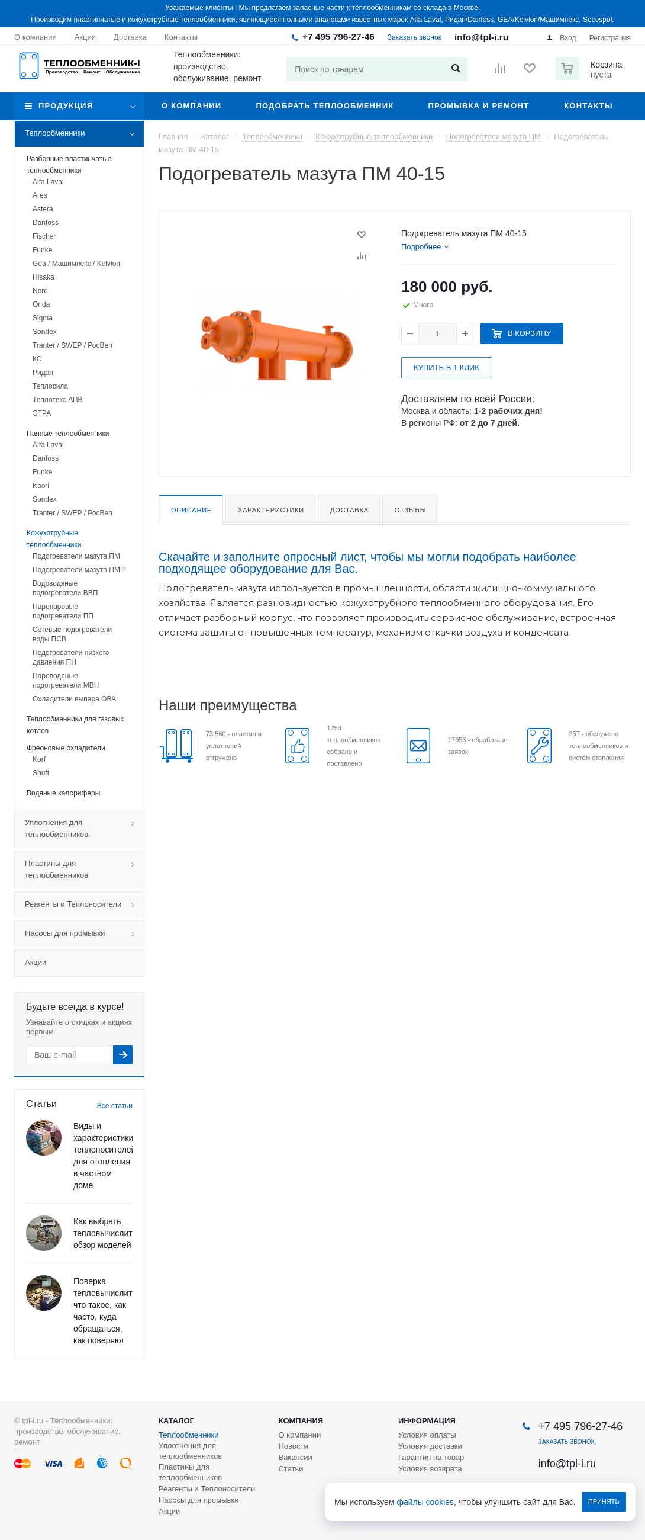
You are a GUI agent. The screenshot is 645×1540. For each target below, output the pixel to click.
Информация (427, 1420)
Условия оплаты (427, 1434)
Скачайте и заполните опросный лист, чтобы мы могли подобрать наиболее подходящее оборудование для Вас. (367, 562)
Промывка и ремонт (478, 105)
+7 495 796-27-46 (338, 36)
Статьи (290, 1468)
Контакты (588, 105)
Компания (300, 1420)
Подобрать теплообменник (325, 105)
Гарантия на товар (431, 1457)
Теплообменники (84, 134)
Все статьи (115, 1106)
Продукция (65, 105)
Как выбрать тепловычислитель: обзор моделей (110, 1233)
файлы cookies (425, 1502)
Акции (35, 962)
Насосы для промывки (84, 934)
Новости (293, 1446)
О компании (191, 105)
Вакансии (295, 1457)
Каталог (176, 1420)
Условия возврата (430, 1468)
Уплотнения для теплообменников (84, 829)
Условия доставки (430, 1446)
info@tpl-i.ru (481, 37)
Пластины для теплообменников (84, 870)
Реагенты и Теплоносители (84, 905)
